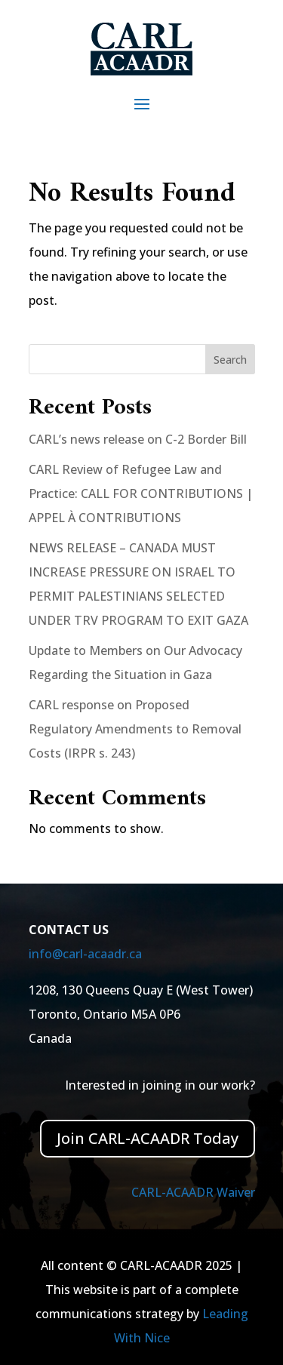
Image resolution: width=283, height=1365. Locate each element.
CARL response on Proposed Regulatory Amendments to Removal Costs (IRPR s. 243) (135, 728)
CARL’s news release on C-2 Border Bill (138, 439)
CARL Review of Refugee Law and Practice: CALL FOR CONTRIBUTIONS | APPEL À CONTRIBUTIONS (141, 493)
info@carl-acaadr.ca (85, 953)
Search (230, 359)
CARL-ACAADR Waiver (193, 1192)
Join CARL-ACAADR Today (147, 1138)
